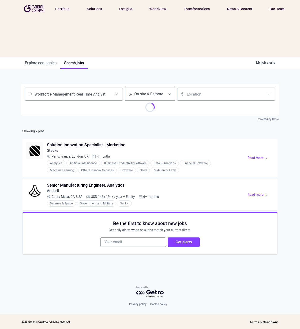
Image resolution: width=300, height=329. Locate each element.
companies (40, 63)
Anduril (53, 191)
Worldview (157, 9)
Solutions (94, 9)
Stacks (52, 150)
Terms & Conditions (263, 322)
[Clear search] (117, 94)
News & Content (239, 9)
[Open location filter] (269, 94)
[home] (34, 8)
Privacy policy (137, 304)
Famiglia (125, 9)
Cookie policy (158, 304)
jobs (74, 63)
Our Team (277, 9)
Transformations (197, 9)
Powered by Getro (268, 119)
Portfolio (62, 9)
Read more (259, 159)
